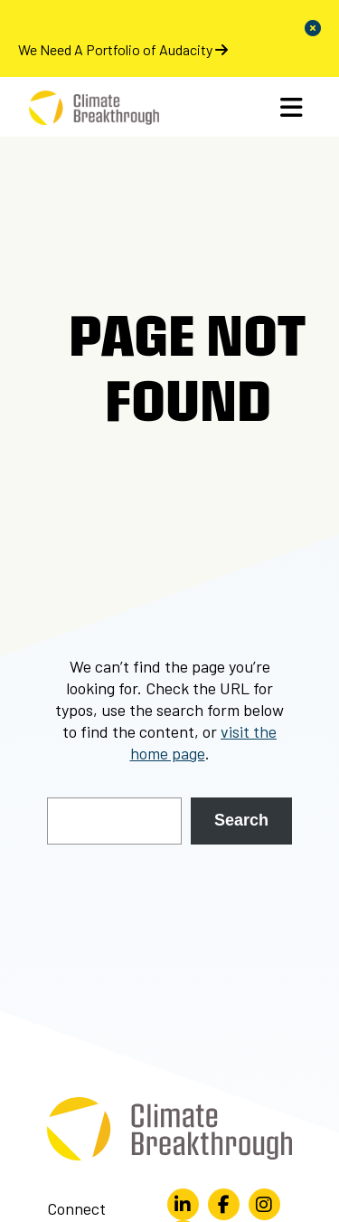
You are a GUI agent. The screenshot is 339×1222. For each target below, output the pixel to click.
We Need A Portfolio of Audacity (123, 49)
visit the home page (204, 742)
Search (241, 820)
